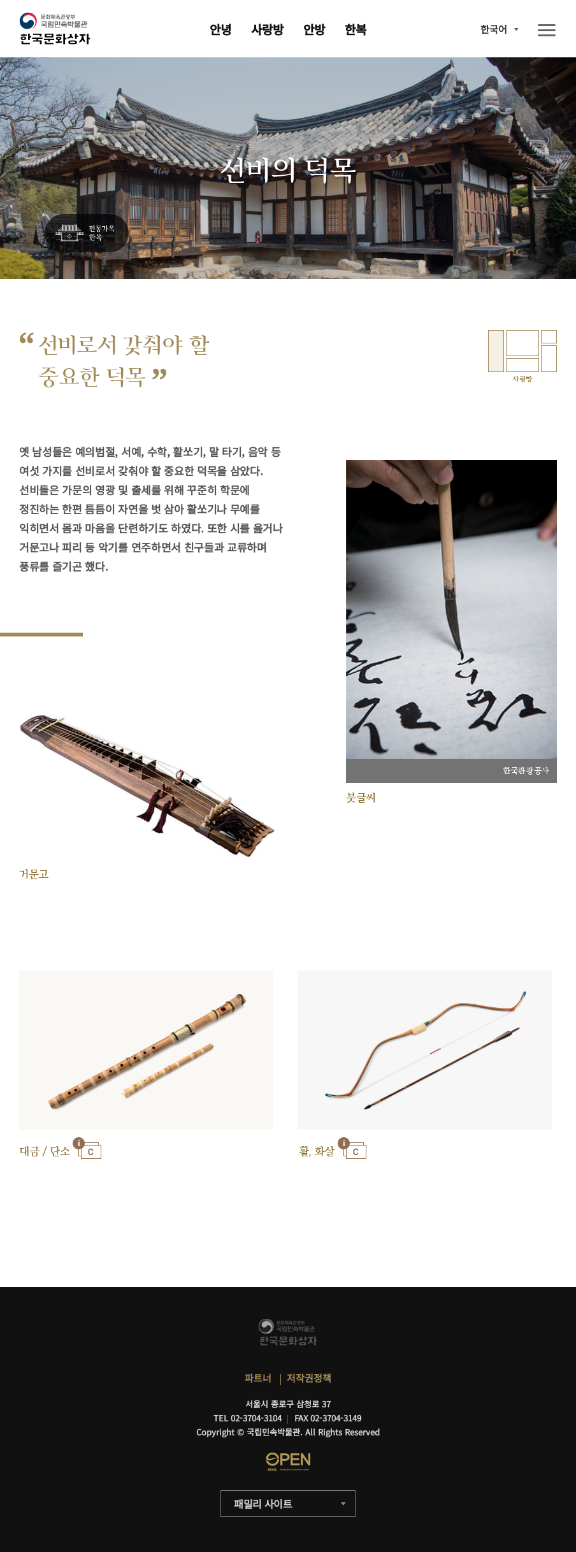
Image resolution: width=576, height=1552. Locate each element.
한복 (355, 29)
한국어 (493, 29)
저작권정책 (309, 1377)
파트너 (258, 1377)
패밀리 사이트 (263, 1503)
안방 (314, 29)
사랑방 (267, 29)
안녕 (220, 29)
